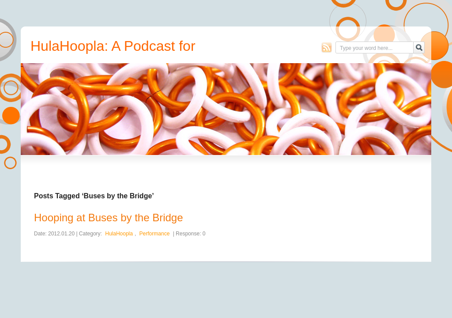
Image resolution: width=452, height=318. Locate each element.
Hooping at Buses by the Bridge (108, 217)
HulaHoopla (119, 234)
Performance (154, 234)
